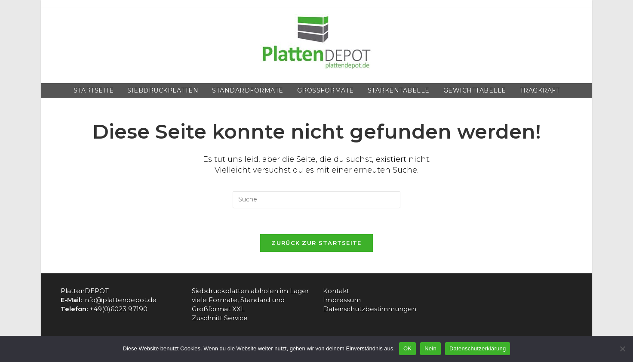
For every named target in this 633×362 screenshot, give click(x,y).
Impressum (342, 300)
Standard (256, 300)
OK (407, 348)
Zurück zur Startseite (316, 242)
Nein (430, 348)
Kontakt (336, 291)
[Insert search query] (316, 199)
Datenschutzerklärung (477, 348)
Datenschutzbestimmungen (369, 309)
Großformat (212, 309)
